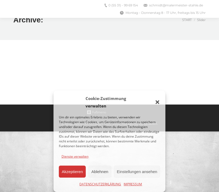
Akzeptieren (72, 171)
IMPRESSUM (133, 184)
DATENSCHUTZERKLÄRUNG (100, 184)
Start (187, 20)
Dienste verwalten (75, 156)
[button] (157, 102)
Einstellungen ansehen (137, 171)
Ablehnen (99, 171)
